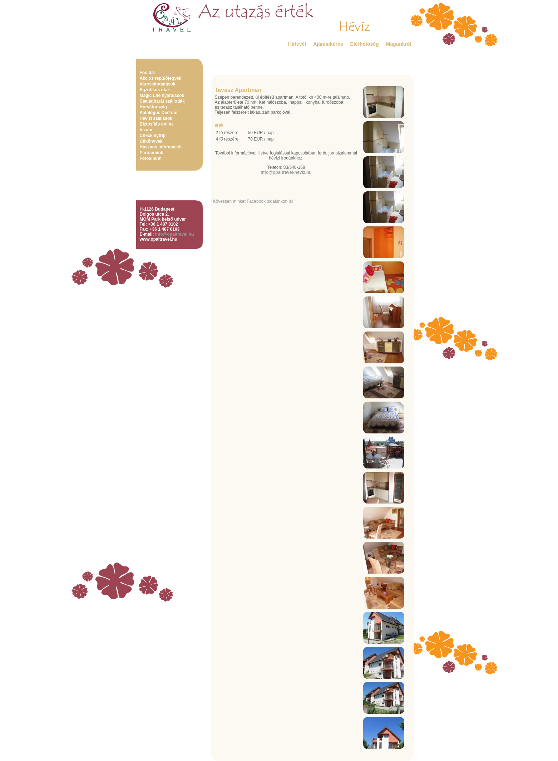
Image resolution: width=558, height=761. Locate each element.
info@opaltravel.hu (174, 234)
